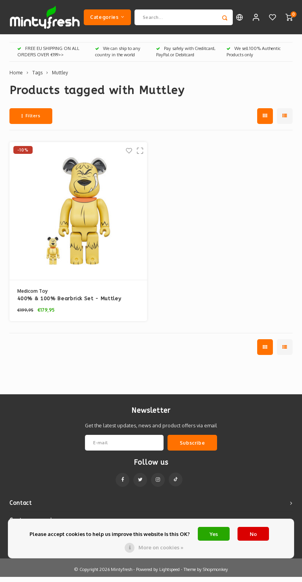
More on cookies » (160, 547)
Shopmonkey (215, 574)
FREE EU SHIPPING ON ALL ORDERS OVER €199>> (48, 57)
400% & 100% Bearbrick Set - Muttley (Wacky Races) (69, 304)
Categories (107, 19)
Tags (37, 78)
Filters (31, 121)
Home (16, 78)
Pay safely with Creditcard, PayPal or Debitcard (185, 57)
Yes (214, 534)
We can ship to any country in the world (117, 57)
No (253, 534)
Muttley (60, 78)
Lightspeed (169, 574)
